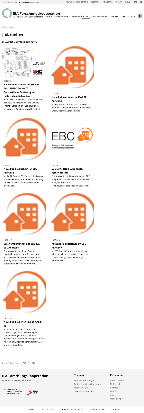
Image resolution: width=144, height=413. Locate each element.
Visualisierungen (73, 2)
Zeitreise (84, 2)
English (128, 2)
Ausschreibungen (99, 16)
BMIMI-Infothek (117, 380)
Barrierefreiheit (97, 409)
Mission (39, 16)
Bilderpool (95, 2)
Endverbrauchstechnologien (87, 384)
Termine (114, 16)
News (85, 16)
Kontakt (118, 2)
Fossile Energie (81, 387)
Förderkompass (117, 398)
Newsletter (107, 2)
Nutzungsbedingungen (72, 409)
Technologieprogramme (57, 16)
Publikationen (128, 16)
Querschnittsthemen (84, 391)
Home (4, 27)
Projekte (76, 16)
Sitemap (115, 409)
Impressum (30, 409)
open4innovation (10, 2)
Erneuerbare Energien (84, 380)
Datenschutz (48, 409)
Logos (112, 395)
